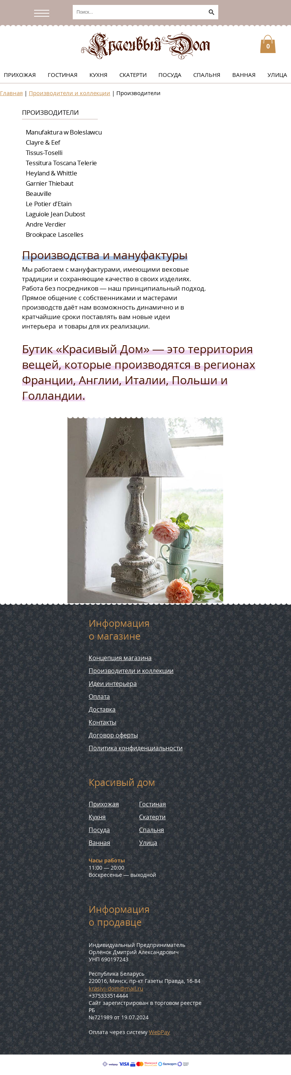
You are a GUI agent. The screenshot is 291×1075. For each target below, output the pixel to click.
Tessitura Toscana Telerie (61, 162)
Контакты (102, 722)
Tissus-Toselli (44, 152)
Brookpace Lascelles (54, 234)
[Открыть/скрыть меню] (43, 13)
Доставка (102, 709)
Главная (11, 93)
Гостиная (63, 74)
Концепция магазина (120, 658)
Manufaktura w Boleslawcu (64, 132)
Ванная (244, 74)
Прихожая (20, 74)
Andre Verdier (46, 224)
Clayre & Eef (43, 142)
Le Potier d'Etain (49, 203)
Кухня (98, 74)
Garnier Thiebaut (50, 183)
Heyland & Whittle (51, 173)
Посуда (169, 74)
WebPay (159, 1032)
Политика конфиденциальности (136, 748)
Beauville (39, 193)
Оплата (99, 696)
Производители (50, 112)
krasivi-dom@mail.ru (116, 988)
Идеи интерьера (113, 683)
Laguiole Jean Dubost (55, 214)
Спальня (207, 74)
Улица (277, 74)
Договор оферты (113, 735)
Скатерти (133, 74)
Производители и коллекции (69, 93)
